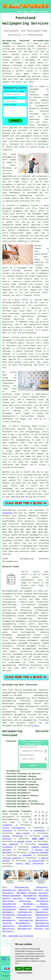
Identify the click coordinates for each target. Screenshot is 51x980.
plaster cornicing (12, 836)
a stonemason (38, 831)
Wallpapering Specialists (16, 890)
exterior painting (11, 858)
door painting (10, 844)
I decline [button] (27, 968)
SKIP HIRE (38, 839)
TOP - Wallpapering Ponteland (17, 936)
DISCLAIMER (43, 12)
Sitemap (3, 958)
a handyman (26, 855)
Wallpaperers (9, 920)
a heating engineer (39, 852)
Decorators (42, 887)
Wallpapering (21, 887)
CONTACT (33, 12)
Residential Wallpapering (16, 915)
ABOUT (26, 12)
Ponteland (7, 513)
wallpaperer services (25, 715)
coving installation (13, 828)
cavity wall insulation (30, 863)
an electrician (37, 861)
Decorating (7, 901)
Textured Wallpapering (15, 923)
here (36, 726)
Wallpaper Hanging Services (32, 893)
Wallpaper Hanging (37, 898)
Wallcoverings (24, 918)
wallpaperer (8, 817)
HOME (19, 12)
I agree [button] (19, 968)
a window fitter (23, 841)
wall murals (23, 833)
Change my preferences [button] (24, 973)
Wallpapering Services (16, 907)
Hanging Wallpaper (11, 896)
